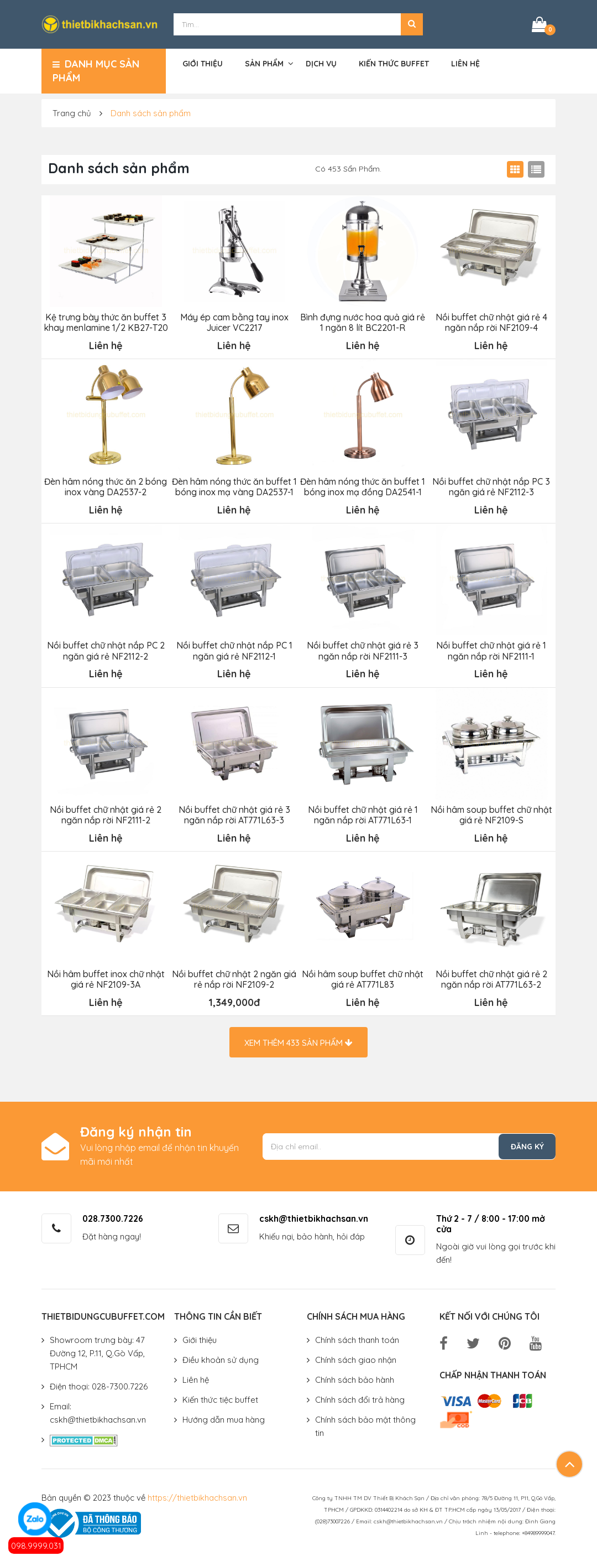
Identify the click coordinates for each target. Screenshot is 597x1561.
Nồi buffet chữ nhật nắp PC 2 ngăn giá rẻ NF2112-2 (105, 648)
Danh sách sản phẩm (151, 112)
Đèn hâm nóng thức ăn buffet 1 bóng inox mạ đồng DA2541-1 (362, 484)
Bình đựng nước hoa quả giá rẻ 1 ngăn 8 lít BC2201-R (362, 321)
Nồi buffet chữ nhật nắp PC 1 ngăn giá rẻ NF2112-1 (234, 648)
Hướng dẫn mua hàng (223, 1415)
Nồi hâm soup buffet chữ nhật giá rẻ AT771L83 (362, 975)
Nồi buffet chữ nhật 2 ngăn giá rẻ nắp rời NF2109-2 (234, 975)
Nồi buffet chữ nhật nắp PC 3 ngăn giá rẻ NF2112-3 (491, 484)
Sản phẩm (264, 63)
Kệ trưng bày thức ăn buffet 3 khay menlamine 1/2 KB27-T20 (105, 321)
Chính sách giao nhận (355, 1356)
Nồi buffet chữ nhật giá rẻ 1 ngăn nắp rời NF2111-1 (491, 648)
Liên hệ (465, 63)
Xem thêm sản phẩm (298, 1039)
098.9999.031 (36, 1546)
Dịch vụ (321, 63)
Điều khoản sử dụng (220, 1356)
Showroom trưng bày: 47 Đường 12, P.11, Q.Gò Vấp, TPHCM (97, 1349)
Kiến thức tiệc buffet (220, 1396)
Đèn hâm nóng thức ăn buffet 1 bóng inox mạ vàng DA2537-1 (233, 484)
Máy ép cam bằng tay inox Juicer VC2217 (234, 321)
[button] (412, 24)
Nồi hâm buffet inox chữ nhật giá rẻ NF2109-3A (105, 975)
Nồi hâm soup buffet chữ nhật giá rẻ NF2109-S (491, 812)
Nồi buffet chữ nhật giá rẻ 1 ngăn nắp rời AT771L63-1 (362, 812)
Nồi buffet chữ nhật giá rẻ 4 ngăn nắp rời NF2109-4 (491, 321)
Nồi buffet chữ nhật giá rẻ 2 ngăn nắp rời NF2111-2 (105, 812)
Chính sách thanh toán (357, 1336)
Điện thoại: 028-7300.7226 (99, 1382)
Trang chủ (72, 112)
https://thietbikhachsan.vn (197, 1494)
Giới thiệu (202, 63)
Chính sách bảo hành (354, 1376)
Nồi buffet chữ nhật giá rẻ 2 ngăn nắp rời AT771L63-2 (491, 975)
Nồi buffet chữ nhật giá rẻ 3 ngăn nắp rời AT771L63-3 (234, 812)
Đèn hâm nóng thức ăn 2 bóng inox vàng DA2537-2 (105, 484)
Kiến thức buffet (394, 63)
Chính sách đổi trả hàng (360, 1396)
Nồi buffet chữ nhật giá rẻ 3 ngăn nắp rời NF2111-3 (362, 648)
